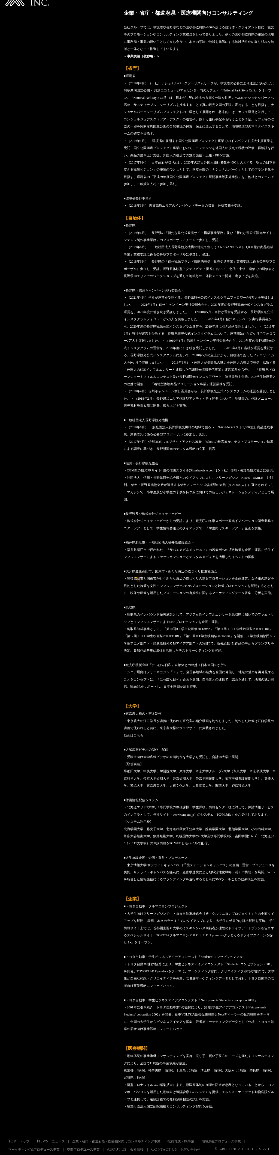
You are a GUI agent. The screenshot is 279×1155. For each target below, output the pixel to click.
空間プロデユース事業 (83, 1149)
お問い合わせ (175, 1149)
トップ (18, 1141)
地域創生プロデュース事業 (221, 1141)
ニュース (51, 1141)
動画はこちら (133, 735)
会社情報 (125, 1149)
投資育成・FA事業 (181, 1141)
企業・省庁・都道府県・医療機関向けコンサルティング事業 (116, 1141)
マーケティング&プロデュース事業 (34, 1149)
